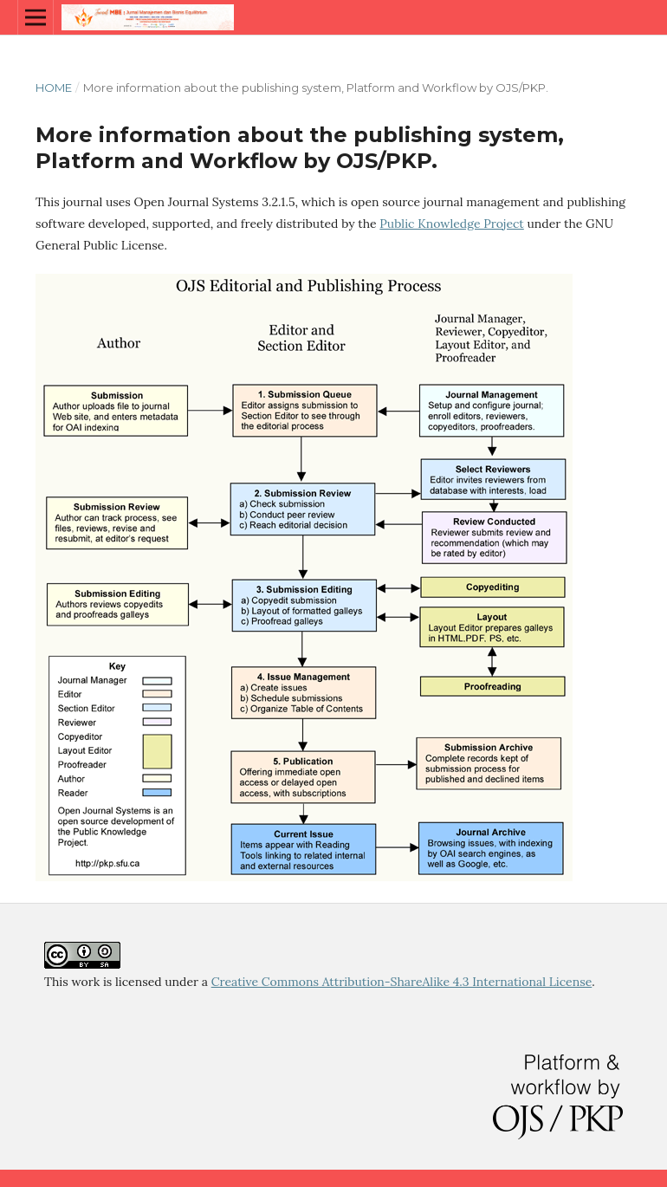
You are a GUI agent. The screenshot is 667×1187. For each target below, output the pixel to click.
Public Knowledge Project (451, 223)
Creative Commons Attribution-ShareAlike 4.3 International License (402, 981)
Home (54, 87)
